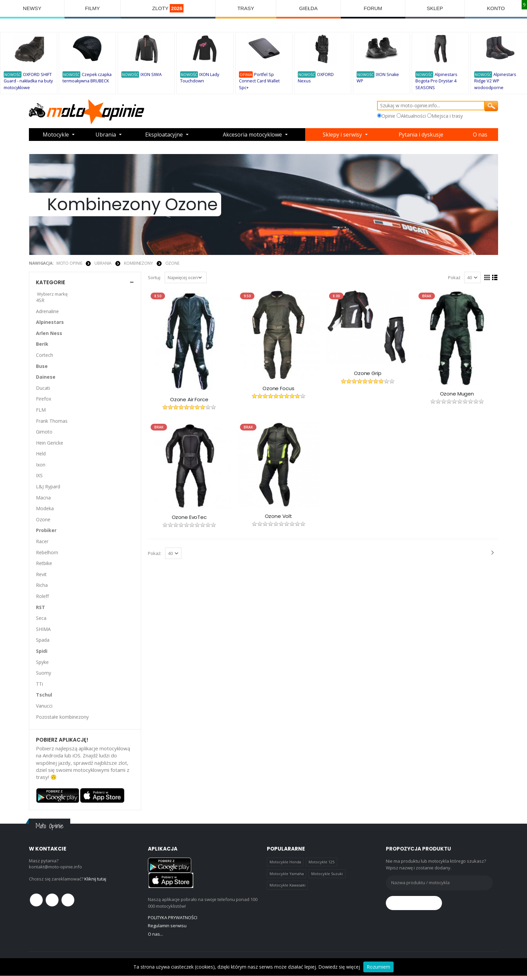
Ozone (172, 263)
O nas (480, 134)
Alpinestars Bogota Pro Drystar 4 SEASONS (436, 81)
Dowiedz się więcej (339, 967)
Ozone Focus (278, 388)
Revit (41, 574)
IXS (39, 475)
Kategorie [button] (50, 282)
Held (41, 453)
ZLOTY (168, 8)
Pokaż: (154, 553)
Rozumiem (378, 967)
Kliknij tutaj (95, 879)
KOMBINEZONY (138, 263)
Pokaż (454, 277)
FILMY (92, 8)
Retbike (44, 563)
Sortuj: (154, 277)
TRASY (245, 8)
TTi (39, 684)
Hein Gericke (49, 443)
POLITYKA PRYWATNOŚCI (172, 917)
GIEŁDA (308, 8)
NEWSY (32, 8)
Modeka (45, 508)
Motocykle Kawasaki (288, 885)
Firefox (43, 399)
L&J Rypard (48, 486)
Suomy (43, 673)
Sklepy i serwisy (342, 134)
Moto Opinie (69, 263)
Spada (42, 640)
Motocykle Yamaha (287, 873)
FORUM (373, 8)
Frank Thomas (52, 421)
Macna (43, 497)
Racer (42, 541)
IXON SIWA (151, 74)
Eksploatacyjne (164, 134)
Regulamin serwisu (167, 926)
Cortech (44, 355)
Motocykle (56, 134)
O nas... (155, 934)
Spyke (42, 662)
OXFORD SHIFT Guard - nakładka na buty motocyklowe (28, 81)
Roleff (42, 596)
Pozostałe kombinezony (62, 717)
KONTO (496, 8)
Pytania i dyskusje (421, 134)
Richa (42, 585)
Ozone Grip (367, 373)
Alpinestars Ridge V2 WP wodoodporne (495, 81)
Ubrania (105, 134)
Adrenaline (47, 311)
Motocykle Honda (285, 861)
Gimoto (44, 431)
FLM (41, 410)
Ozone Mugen (457, 393)
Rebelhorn (47, 552)
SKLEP (435, 8)
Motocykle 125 (321, 861)
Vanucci (44, 706)
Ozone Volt (278, 516)
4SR (40, 300)
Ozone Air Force (189, 399)
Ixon (40, 464)
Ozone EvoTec (189, 517)
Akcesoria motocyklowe (252, 134)
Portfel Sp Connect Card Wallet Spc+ (259, 81)
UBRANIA (103, 263)
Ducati (43, 388)
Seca (41, 618)
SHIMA (43, 629)
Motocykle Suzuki (327, 873)
